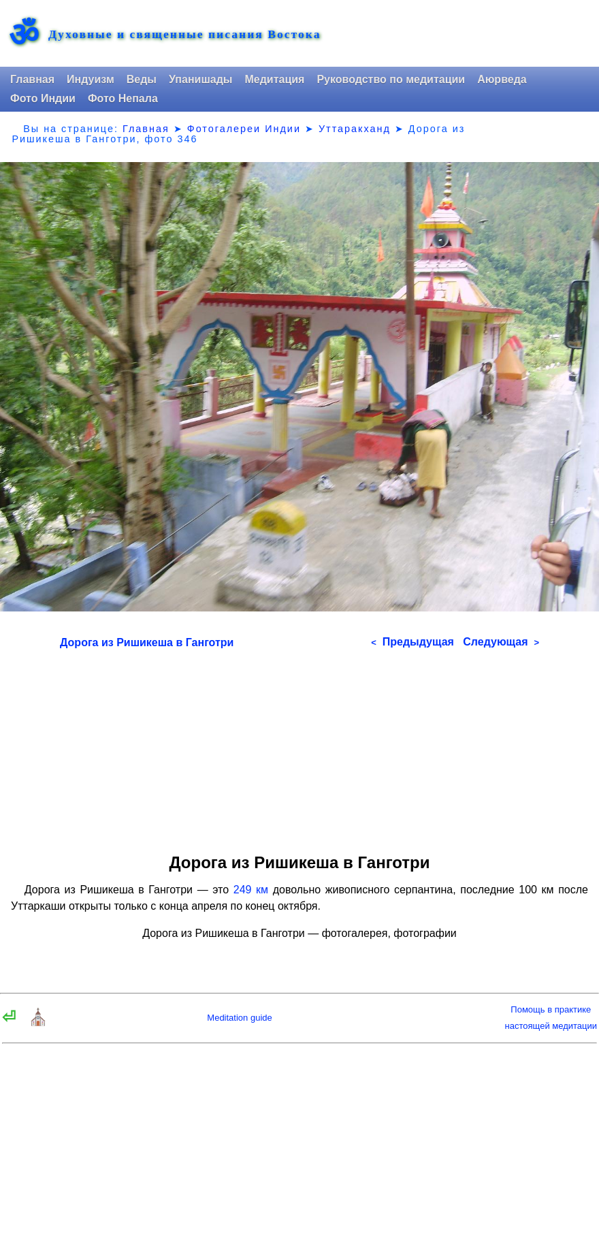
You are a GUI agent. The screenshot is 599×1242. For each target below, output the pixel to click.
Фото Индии (43, 98)
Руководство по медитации (391, 79)
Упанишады (200, 79)
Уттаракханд (355, 128)
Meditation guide (239, 1018)
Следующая (501, 642)
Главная (32, 79)
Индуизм (90, 79)
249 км (250, 889)
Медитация (274, 79)
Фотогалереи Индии (244, 128)
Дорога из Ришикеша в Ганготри (146, 642)
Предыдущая (412, 642)
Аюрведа (502, 79)
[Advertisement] (299, 746)
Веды (142, 79)
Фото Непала (123, 98)
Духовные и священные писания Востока (184, 35)
